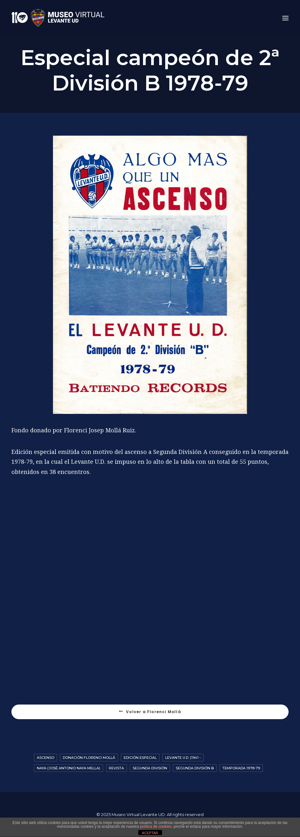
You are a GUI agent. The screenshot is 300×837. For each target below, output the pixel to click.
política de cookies (156, 826)
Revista (116, 768)
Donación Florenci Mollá (89, 757)
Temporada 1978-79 (241, 768)
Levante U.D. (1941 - (183, 757)
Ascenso (45, 757)
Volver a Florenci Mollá (150, 711)
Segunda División (150, 768)
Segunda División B (195, 768)
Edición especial (140, 757)
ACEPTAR (150, 833)
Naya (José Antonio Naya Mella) (68, 768)
